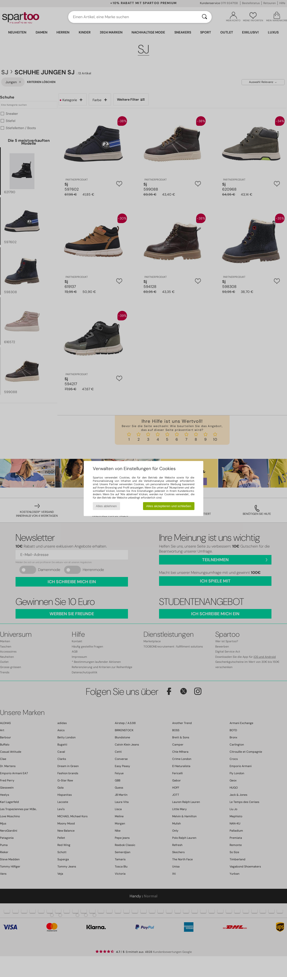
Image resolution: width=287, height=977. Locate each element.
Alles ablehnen (106, 506)
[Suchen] (204, 17)
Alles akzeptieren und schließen (168, 506)
